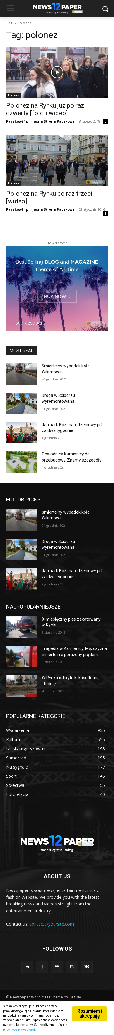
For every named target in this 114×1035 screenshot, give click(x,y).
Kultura (13, 95)
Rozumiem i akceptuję (89, 1013)
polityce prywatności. (21, 1029)
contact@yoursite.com (51, 924)
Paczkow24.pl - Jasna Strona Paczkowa (40, 121)
